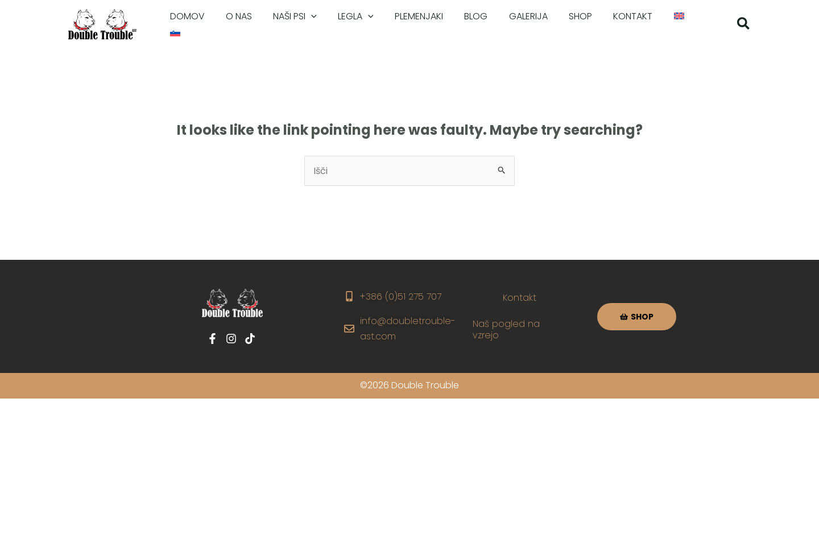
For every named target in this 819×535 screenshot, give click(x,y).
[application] (303, 25)
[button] (744, 25)
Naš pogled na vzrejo (506, 329)
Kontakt (519, 297)
